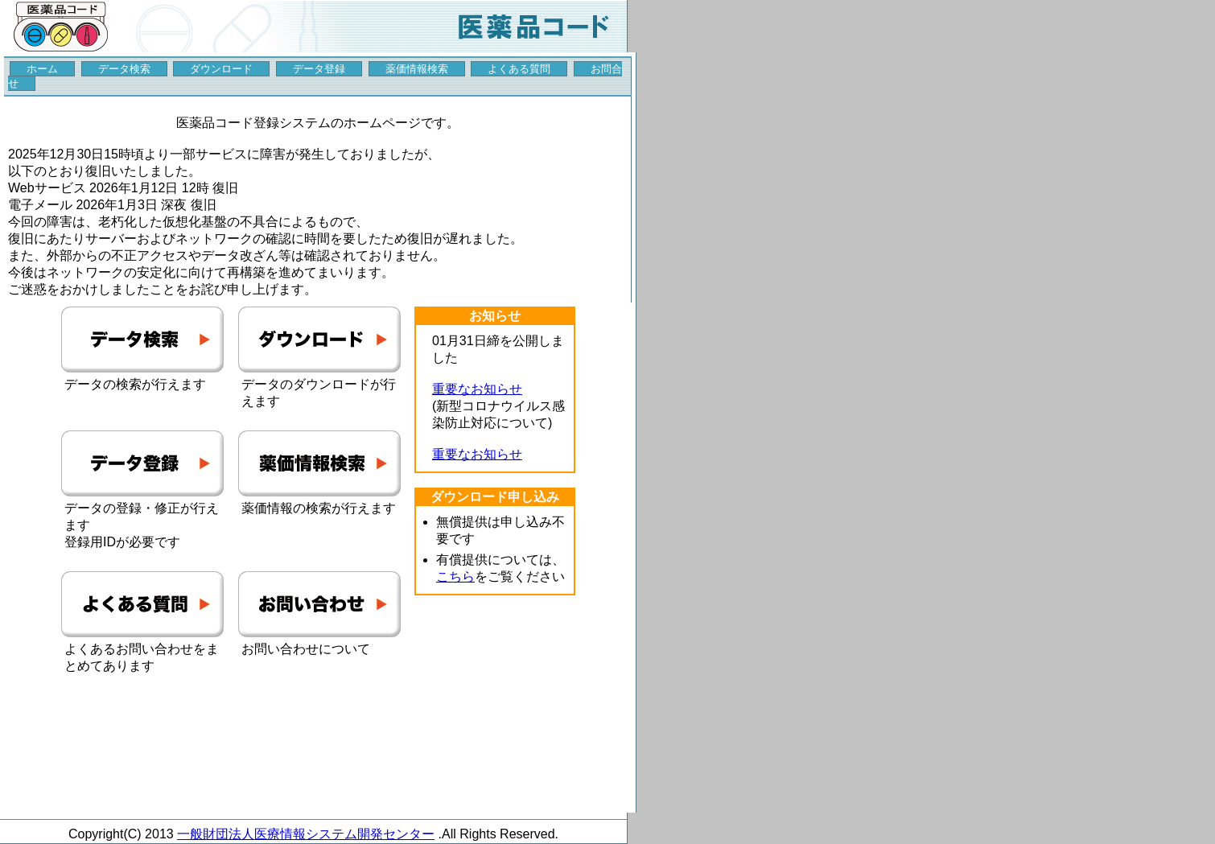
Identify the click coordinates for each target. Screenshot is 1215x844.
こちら (455, 576)
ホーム (42, 69)
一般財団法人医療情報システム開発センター (306, 834)
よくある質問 (519, 69)
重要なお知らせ (477, 389)
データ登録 (319, 69)
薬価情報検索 (416, 69)
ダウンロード (221, 69)
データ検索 (124, 69)
